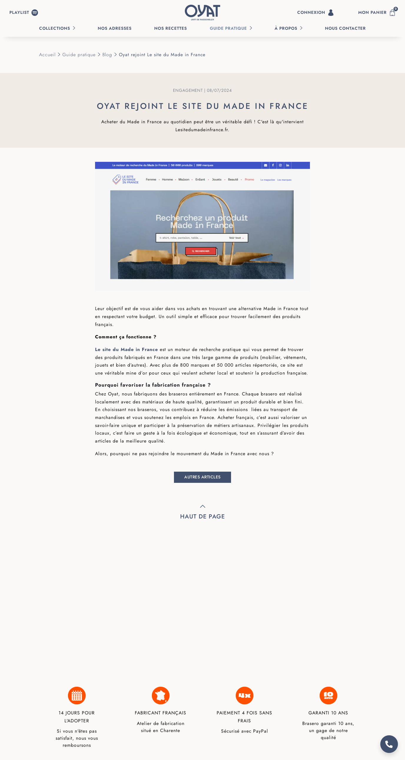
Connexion (315, 12)
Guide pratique (79, 54)
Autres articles (202, 477)
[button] (23, 13)
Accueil (47, 54)
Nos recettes (170, 28)
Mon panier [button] (378, 11)
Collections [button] (54, 28)
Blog (107, 54)
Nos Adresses (115, 28)
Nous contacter (345, 28)
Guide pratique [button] (228, 28)
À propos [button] (286, 28)
